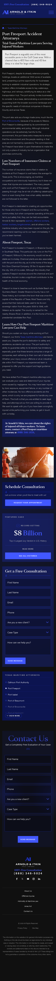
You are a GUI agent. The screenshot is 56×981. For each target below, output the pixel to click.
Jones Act (28, 906)
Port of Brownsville (11, 120)
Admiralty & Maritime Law (28, 901)
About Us (28, 891)
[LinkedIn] (39, 879)
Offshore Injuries (28, 896)
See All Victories (28, 556)
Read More (28, 549)
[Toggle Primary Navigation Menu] (51, 12)
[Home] (19, 12)
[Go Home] (3, 28)
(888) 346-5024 (41, 4)
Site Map (35, 928)
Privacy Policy (22, 928)
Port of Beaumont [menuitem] (14, 700)
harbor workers (9, 224)
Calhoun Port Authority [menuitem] (17, 682)
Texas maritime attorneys (31, 336)
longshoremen (23, 224)
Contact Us (28, 911)
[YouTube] (28, 879)
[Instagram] (33, 879)
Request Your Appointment (28, 503)
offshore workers (41, 220)
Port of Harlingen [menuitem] (14, 712)
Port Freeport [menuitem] (12, 688)
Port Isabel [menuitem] (11, 694)
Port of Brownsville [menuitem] (15, 706)
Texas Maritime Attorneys (17, 28)
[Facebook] (17, 879)
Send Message (15, 661)
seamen (29, 220)
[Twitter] (22, 879)
